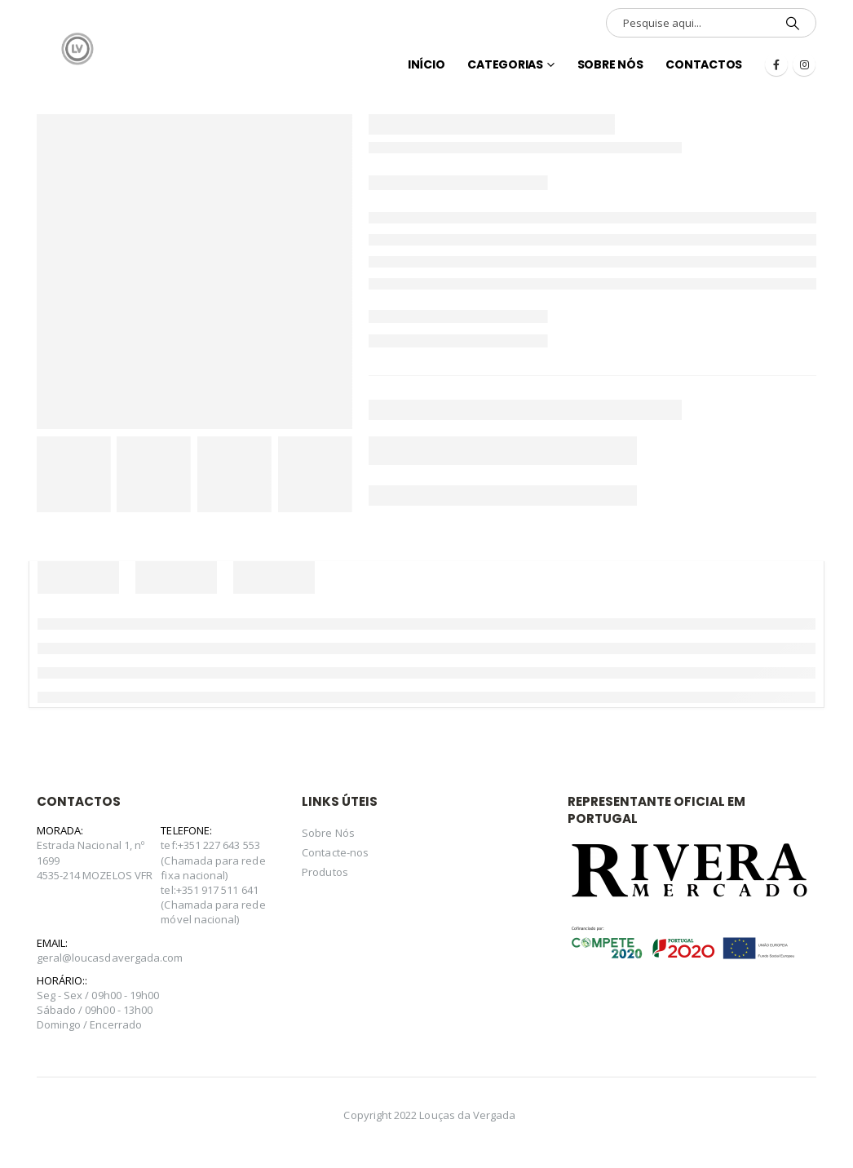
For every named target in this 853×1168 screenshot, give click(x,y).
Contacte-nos (335, 852)
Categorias (505, 64)
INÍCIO (426, 64)
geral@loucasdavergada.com (110, 957)
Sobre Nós (610, 64)
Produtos (325, 872)
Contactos (703, 64)
